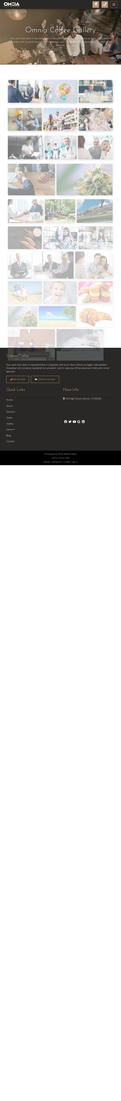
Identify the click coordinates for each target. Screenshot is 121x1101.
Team (9, 417)
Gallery (10, 423)
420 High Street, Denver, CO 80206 (83, 398)
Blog (8, 435)
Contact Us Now (45, 379)
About (9, 405)
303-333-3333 (17, 379)
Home (9, 399)
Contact (10, 441)
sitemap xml (57, 462)
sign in (75, 462)
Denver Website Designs (67, 454)
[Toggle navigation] (113, 4)
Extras (9, 429)
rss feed (67, 462)
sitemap (46, 462)
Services (10, 411)
